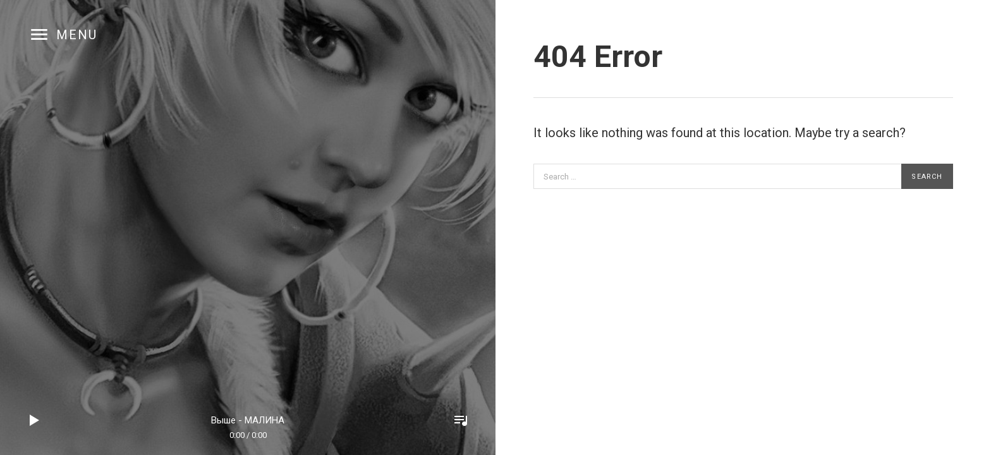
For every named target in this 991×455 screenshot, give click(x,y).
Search (926, 177)
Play (35, 420)
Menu (76, 34)
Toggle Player (461, 420)
